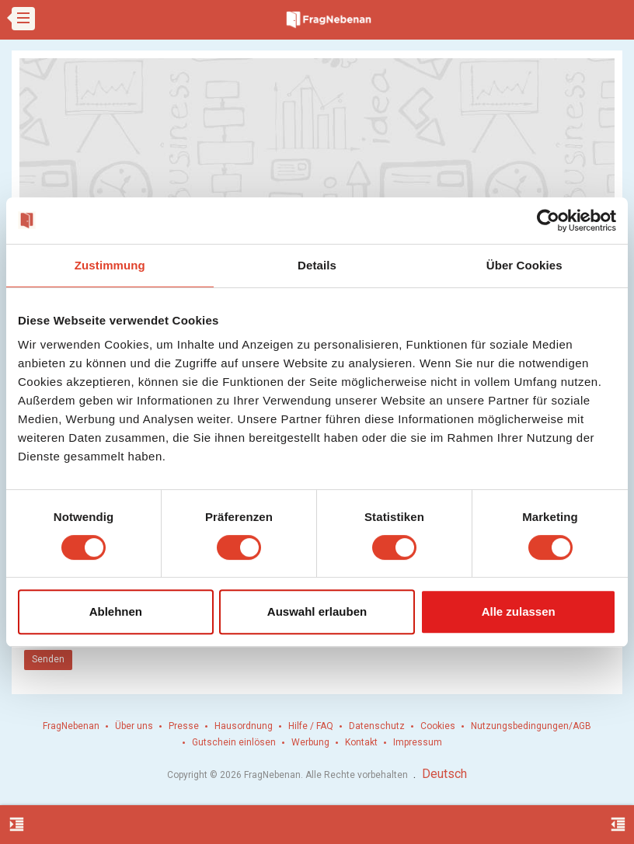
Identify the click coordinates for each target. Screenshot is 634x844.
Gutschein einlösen (234, 742)
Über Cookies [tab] (524, 265)
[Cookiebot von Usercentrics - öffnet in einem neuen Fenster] (548, 220)
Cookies (437, 726)
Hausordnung (243, 726)
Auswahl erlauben (317, 611)
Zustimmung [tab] (110, 265)
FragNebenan (71, 726)
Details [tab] (317, 265)
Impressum (417, 742)
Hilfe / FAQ (310, 726)
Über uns (134, 726)
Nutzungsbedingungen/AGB (531, 726)
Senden (48, 659)
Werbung (310, 742)
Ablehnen (115, 611)
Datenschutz (377, 726)
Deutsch (444, 773)
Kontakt (361, 742)
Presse (184, 726)
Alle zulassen (519, 611)
